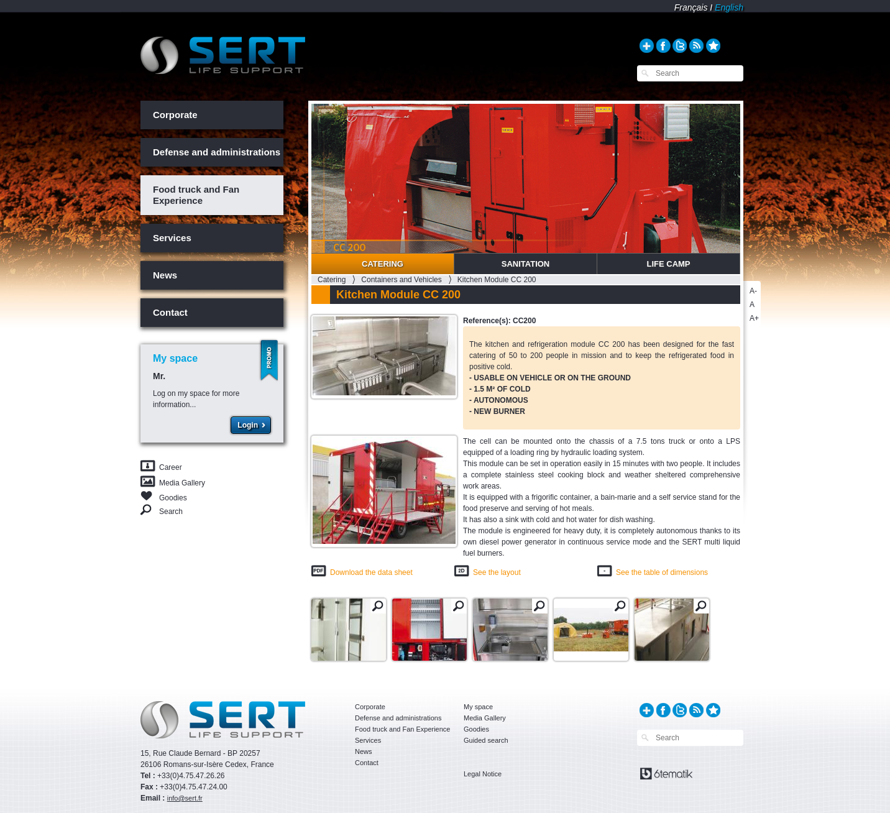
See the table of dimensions (662, 572)
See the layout (497, 572)
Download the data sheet (371, 572)
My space (478, 706)
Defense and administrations (216, 152)
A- (753, 291)
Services (172, 237)
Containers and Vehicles (401, 279)
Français (691, 7)
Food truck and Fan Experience (196, 195)
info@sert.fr (185, 798)
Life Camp (668, 264)
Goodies (173, 497)
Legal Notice (483, 774)
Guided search (486, 740)
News (165, 275)
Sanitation (526, 264)
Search (171, 511)
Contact (170, 312)
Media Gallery (182, 483)
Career (170, 467)
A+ (754, 318)
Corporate (175, 114)
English (729, 7)
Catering (382, 264)
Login (247, 425)
